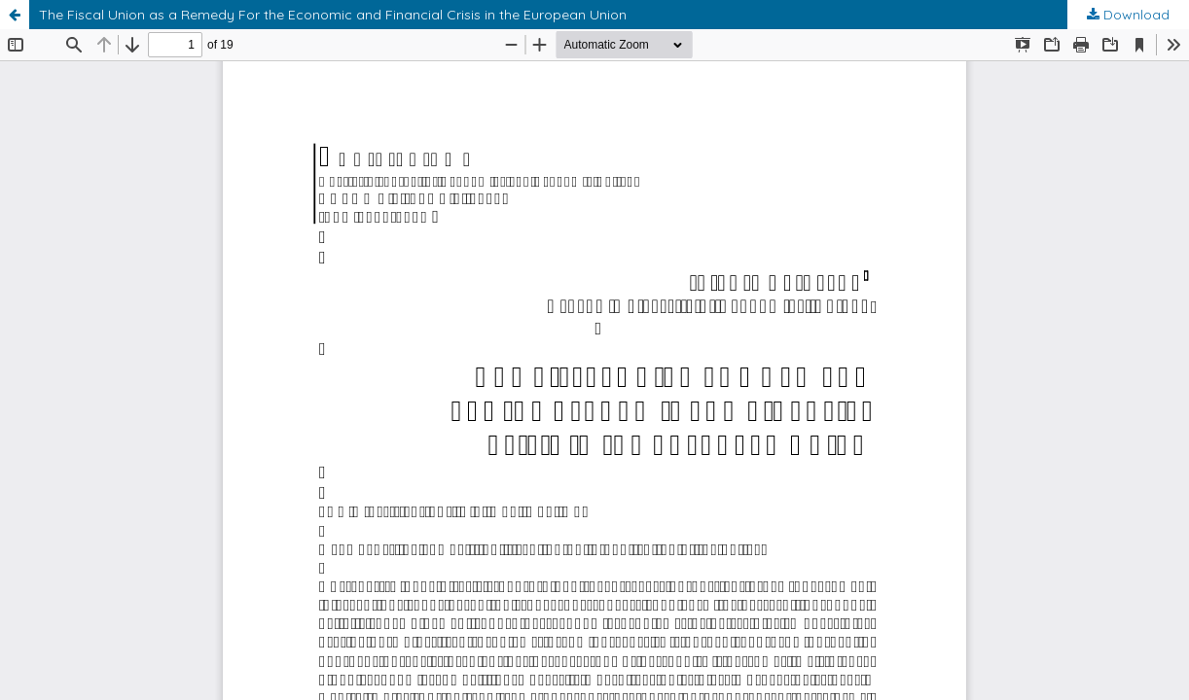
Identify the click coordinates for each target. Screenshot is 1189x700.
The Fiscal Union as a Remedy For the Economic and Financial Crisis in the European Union (333, 14)
